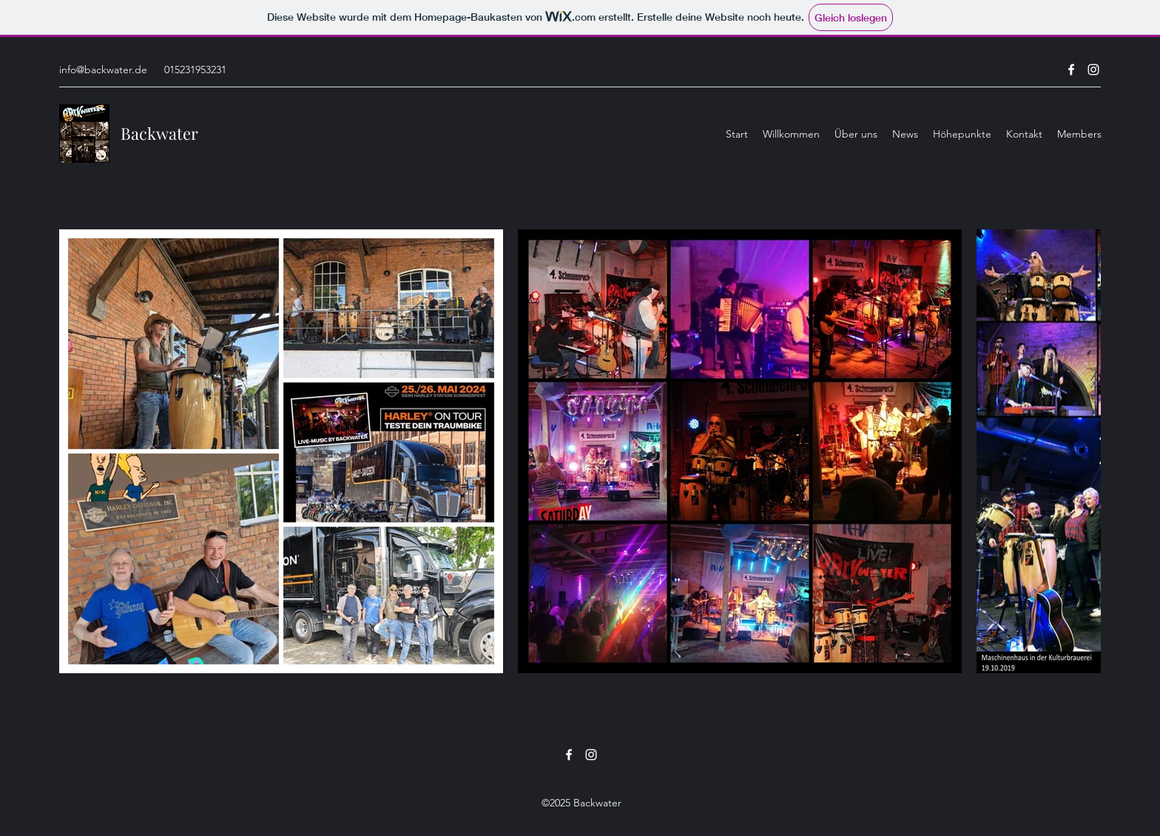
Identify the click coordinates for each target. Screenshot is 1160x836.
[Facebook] (1071, 69)
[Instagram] (1093, 69)
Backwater (159, 133)
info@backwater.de (103, 69)
